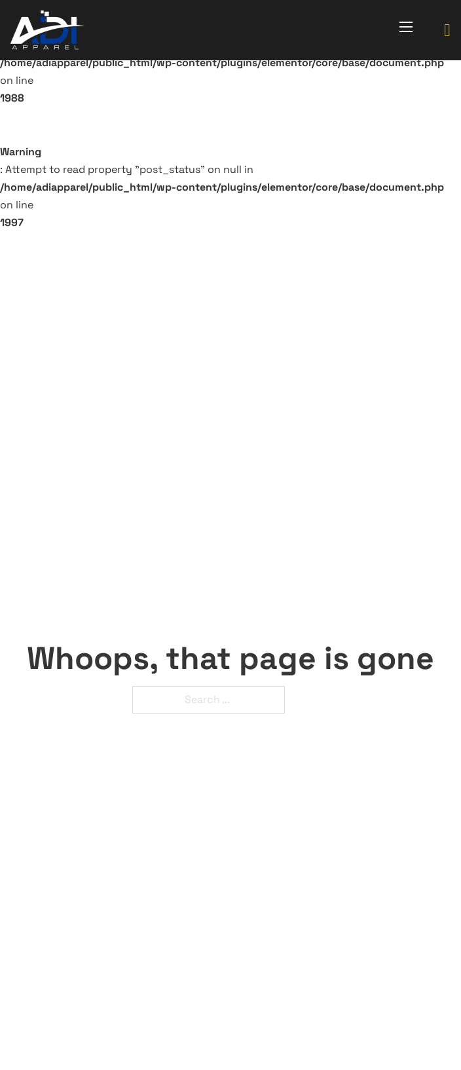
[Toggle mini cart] (447, 30)
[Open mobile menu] (406, 27)
